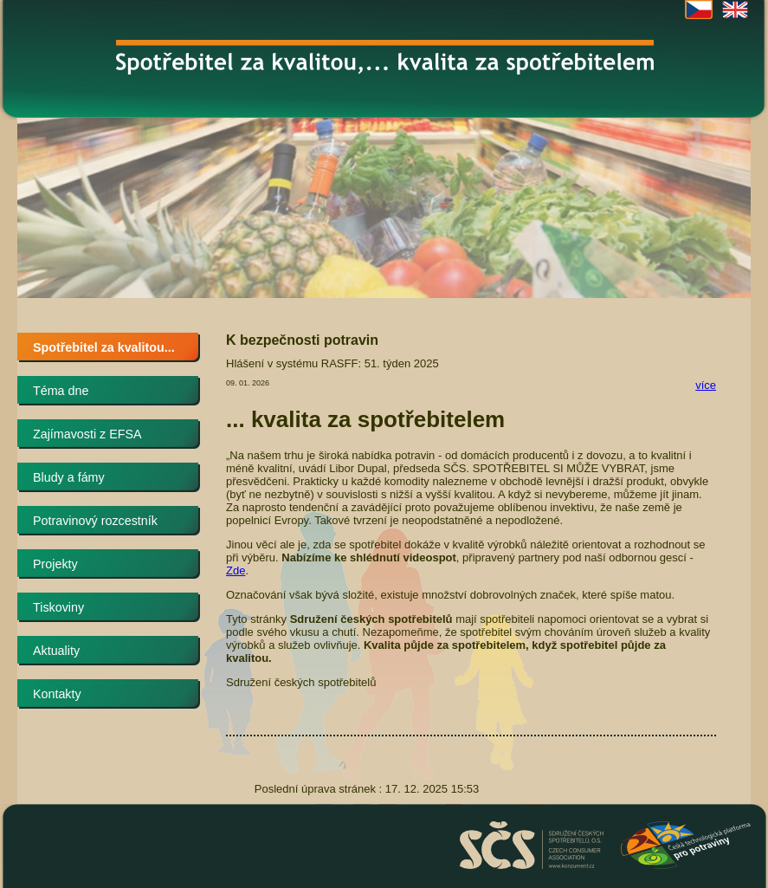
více (705, 385)
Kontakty (57, 694)
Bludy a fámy (69, 477)
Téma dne (60, 391)
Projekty (55, 564)
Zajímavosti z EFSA (87, 434)
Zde (235, 570)
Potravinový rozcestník (95, 521)
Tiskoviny (58, 607)
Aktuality (56, 651)
